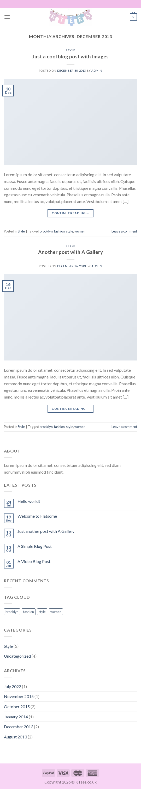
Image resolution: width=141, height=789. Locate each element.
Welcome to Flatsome (37, 515)
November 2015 (19, 696)
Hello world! (28, 501)
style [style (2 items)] (42, 612)
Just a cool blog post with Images (70, 56)
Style (70, 50)
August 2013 (15, 736)
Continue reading (70, 213)
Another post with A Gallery (70, 252)
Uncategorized (17, 655)
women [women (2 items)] (55, 612)
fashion (59, 231)
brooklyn (46, 231)
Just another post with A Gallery (45, 531)
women (79, 231)
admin (96, 70)
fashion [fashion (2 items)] (28, 612)
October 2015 (17, 706)
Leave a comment (124, 231)
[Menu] (7, 16)
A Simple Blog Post (34, 546)
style (69, 231)
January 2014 (16, 716)
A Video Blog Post (33, 561)
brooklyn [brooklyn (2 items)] (12, 612)
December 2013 (18, 726)
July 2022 (12, 686)
